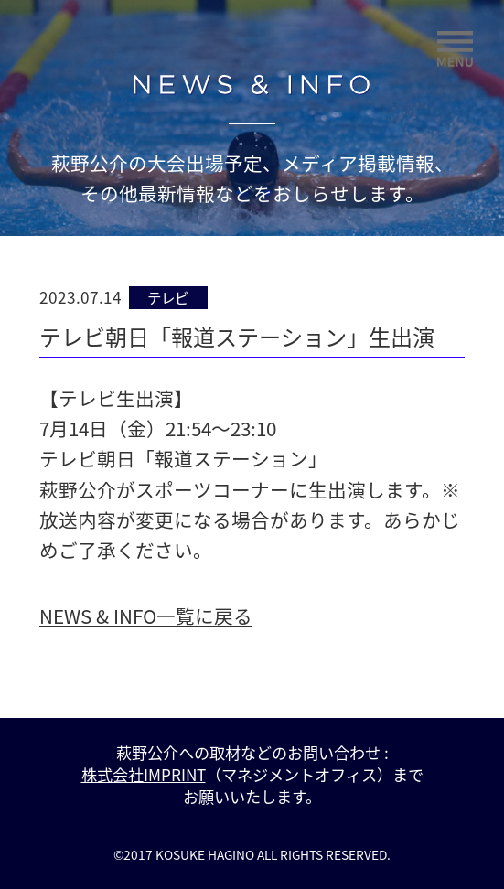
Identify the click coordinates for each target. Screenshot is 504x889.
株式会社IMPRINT (143, 775)
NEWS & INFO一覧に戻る (145, 616)
